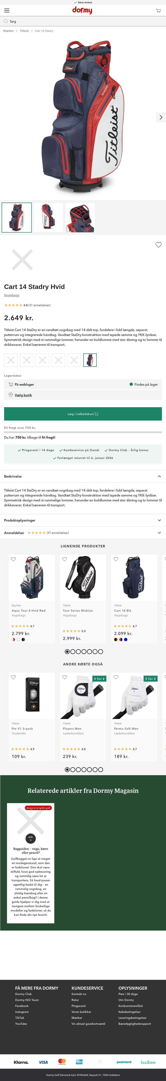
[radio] (10, 359)
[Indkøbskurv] (158, 10)
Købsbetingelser (129, 992)
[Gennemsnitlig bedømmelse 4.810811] (13, 305)
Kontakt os (79, 974)
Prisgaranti (79, 986)
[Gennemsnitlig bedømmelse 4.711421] (122, 749)
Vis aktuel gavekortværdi (88, 1004)
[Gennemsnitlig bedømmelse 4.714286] (20, 626)
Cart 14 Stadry (44, 31)
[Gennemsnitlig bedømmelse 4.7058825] (122, 626)
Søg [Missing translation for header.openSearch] (9, 21)
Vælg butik (20, 394)
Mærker (8, 31)
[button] (71, 650)
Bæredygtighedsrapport (134, 1004)
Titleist (24, 31)
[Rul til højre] (161, 117)
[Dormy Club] (146, 10)
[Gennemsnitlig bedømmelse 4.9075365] (20, 749)
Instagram (22, 992)
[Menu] (7, 10)
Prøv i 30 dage (128, 974)
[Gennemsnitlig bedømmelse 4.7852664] (71, 749)
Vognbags (11, 295)
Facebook (22, 986)
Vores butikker (81, 992)
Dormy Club (23, 974)
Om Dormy (126, 980)
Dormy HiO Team (27, 980)
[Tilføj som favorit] (158, 245)
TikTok (19, 998)
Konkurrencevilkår (130, 986)
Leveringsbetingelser (132, 998)
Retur (75, 980)
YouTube (21, 1004)
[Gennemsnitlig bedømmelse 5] (71, 631)
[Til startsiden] (82, 10)
